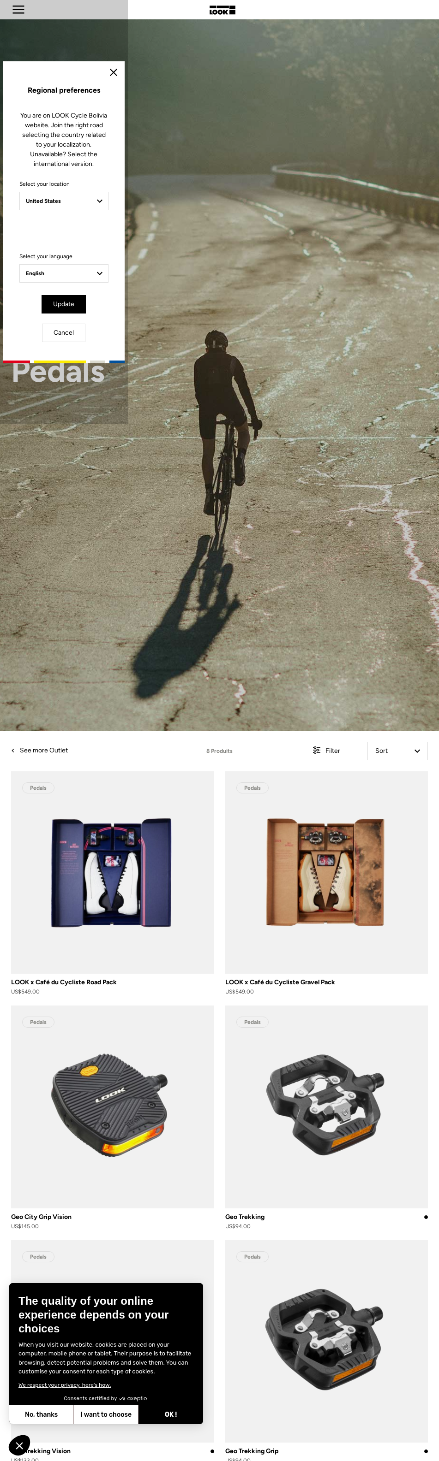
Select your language (139, 762)
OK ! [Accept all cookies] (171, 1415)
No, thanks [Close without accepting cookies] (41, 1415)
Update (193, 809)
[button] (19, 1445)
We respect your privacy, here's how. (64, 1385)
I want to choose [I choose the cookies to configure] (106, 1415)
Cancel (246, 809)
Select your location (138, 700)
